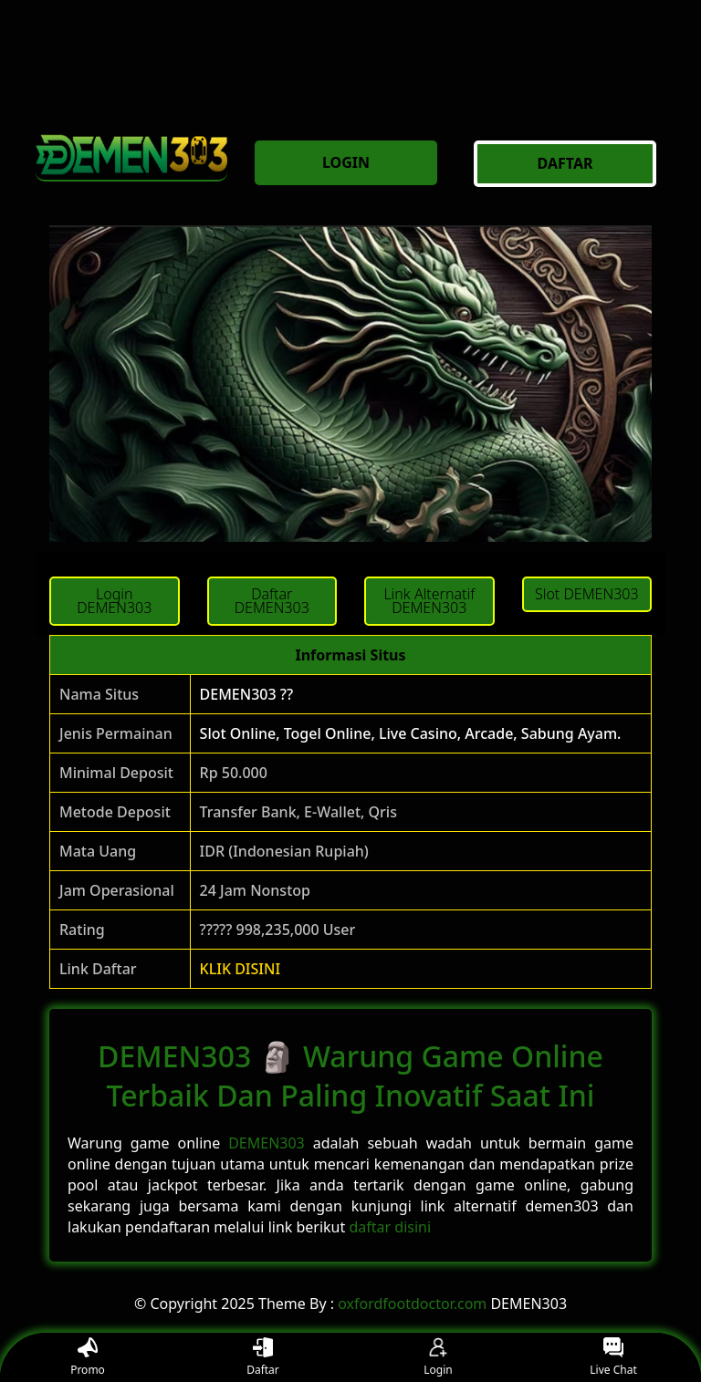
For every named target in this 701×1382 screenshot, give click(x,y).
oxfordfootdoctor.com (412, 1304)
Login (438, 1357)
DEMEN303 (266, 1143)
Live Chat (613, 1357)
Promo (87, 1357)
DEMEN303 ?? (247, 694)
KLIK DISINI (240, 969)
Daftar (262, 1357)
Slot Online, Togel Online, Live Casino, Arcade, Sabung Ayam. (411, 733)
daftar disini (390, 1227)
